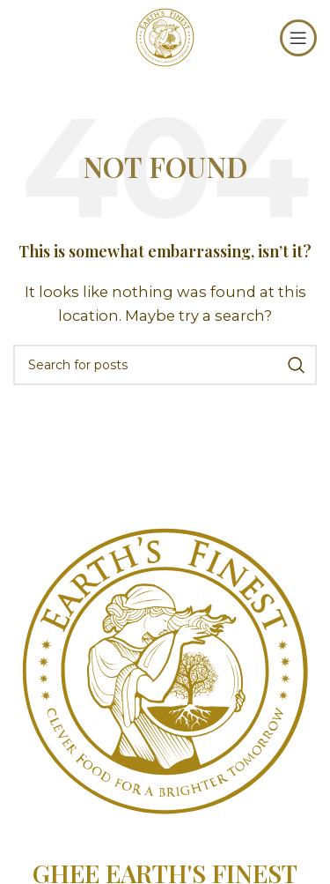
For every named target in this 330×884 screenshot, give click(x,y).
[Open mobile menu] (298, 38)
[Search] (165, 365)
